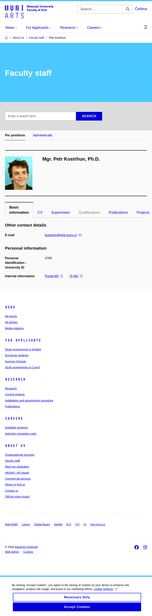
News (10, 307)
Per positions (15, 135)
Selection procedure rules (20, 433)
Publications (118, 212)
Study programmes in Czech (22, 367)
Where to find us (15, 484)
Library (26, 524)
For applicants (23, 340)
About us (15, 446)
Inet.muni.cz (97, 524)
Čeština (141, 9)
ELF (68, 524)
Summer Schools (15, 361)
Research (15, 379)
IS (85, 524)
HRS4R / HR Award (17, 472)
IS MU (76, 276)
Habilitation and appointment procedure (29, 400)
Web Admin (12, 551)
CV (40, 212)
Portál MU (54, 276)
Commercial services (18, 478)
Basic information (19, 209)
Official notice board (17, 496)
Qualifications (89, 212)
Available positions (16, 427)
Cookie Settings (105, 592)
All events (11, 316)
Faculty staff (12, 460)
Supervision (60, 212)
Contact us (11, 490)
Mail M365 (11, 524)
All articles (11, 322)
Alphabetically (42, 135)
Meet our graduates (17, 466)
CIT (77, 524)
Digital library (42, 524)
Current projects (15, 394)
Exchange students (16, 355)
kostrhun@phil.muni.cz (63, 235)
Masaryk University (26, 547)
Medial (58, 524)
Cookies (28, 551)
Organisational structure (19, 454)
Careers (14, 418)
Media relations (14, 328)
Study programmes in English (23, 349)
